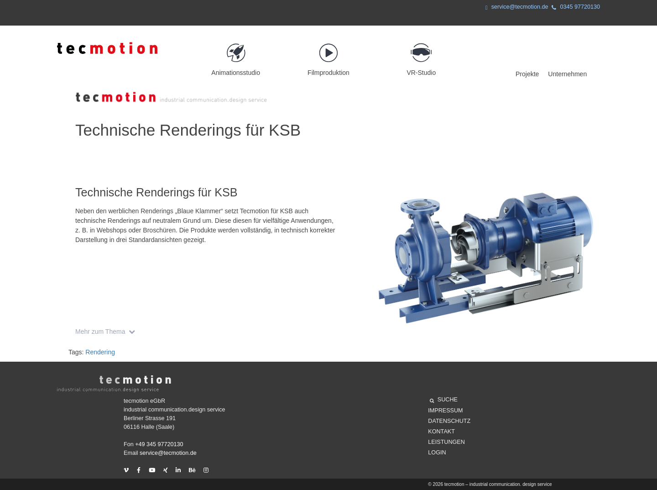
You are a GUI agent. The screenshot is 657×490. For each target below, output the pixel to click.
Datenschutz (449, 421)
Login (437, 452)
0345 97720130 (574, 8)
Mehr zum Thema (107, 331)
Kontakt (441, 431)
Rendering (100, 352)
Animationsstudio (236, 55)
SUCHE (444, 401)
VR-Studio (421, 55)
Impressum (445, 410)
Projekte (527, 74)
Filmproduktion (328, 55)
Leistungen (446, 442)
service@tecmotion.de (515, 8)
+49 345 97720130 (159, 444)
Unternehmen (567, 74)
